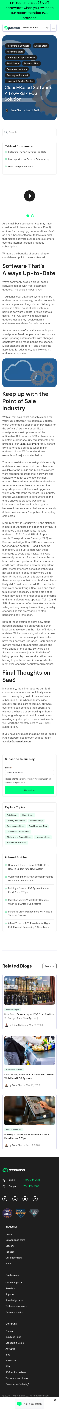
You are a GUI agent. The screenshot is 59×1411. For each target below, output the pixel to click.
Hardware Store (15, 51)
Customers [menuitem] (12, 1275)
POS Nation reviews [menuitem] (16, 1372)
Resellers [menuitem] (10, 1288)
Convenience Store (17, 69)
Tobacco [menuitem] (10, 1251)
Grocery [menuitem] (10, 1245)
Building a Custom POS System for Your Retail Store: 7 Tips (28, 890)
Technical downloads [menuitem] (17, 1306)
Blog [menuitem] (8, 1354)
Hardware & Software (18, 45)
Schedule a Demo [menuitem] (15, 1342)
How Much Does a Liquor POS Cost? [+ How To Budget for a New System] (28, 867)
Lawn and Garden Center (20, 81)
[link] (12, 27)
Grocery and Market (17, 75)
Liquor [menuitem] (9, 1234)
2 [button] (32, 216)
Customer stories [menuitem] (14, 1312)
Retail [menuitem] (8, 1263)
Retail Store (13, 63)
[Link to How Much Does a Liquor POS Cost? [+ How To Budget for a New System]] (29, 1001)
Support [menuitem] (10, 1294)
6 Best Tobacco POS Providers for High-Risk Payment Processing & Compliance (29, 925)
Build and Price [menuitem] (13, 1337)
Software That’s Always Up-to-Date (26, 151)
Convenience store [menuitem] (15, 1240)
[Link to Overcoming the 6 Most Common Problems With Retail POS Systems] (29, 1061)
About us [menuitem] (10, 1348)
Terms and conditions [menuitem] (17, 1378)
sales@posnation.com (18, 741)
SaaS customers (29, 443)
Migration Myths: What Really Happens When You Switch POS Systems (28, 902)
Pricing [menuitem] (9, 1331)
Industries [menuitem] (11, 1226)
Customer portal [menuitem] (14, 1282)
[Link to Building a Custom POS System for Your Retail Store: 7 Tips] (29, 1121)
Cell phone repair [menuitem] (14, 1257)
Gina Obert (17, 110)
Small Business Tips (38, 826)
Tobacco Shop (31, 63)
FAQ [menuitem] (8, 1366)
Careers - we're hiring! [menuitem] (17, 1384)
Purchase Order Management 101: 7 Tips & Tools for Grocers (30, 913)
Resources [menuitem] (11, 1360)
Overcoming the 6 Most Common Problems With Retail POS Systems (30, 878)
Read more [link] (49, 966)
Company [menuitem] (11, 1323)
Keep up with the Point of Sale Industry (27, 159)
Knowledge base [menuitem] (14, 1300)
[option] (29, 195)
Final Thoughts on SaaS (19, 166)
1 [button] (28, 216)
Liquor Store (41, 45)
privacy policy (28, 779)
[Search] (6, 132)
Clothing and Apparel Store (21, 57)
